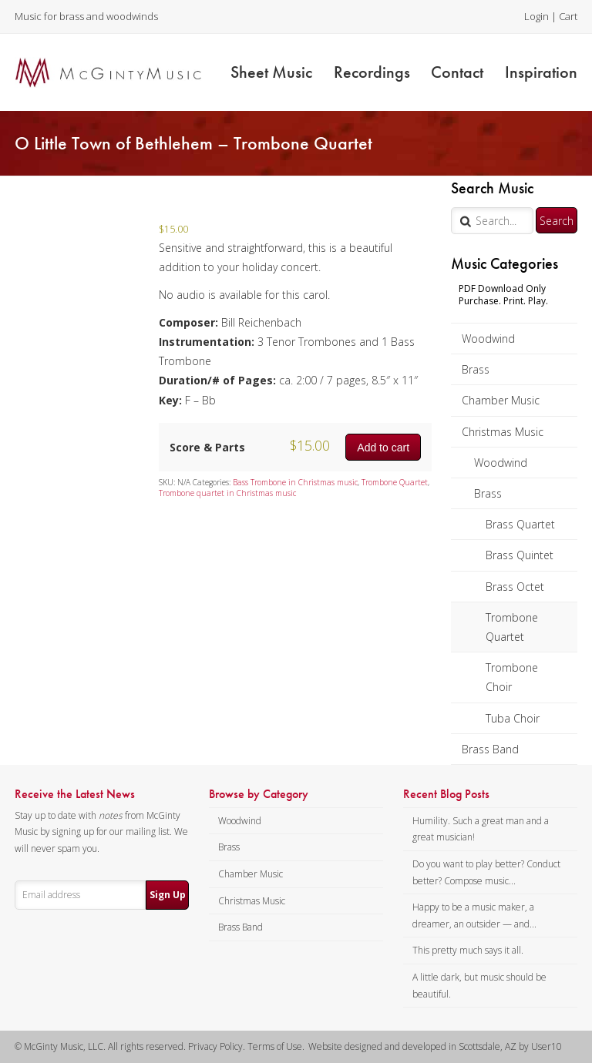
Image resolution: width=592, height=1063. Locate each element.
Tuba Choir (513, 718)
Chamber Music (501, 400)
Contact (457, 72)
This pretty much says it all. (467, 950)
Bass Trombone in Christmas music (295, 482)
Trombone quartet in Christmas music (227, 493)
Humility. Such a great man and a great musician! (480, 829)
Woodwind (488, 338)
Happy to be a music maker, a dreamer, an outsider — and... (474, 915)
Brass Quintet (519, 555)
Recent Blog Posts (446, 794)
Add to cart (383, 447)
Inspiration (541, 72)
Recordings (372, 72)
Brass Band (490, 749)
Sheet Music (271, 72)
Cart (568, 16)
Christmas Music (502, 431)
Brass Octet (515, 586)
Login (536, 16)
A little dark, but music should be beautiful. (479, 986)
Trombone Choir (512, 677)
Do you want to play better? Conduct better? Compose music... (486, 872)
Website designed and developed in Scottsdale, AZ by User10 (435, 1046)
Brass (475, 369)
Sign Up (168, 894)
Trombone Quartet (512, 627)
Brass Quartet (520, 524)
